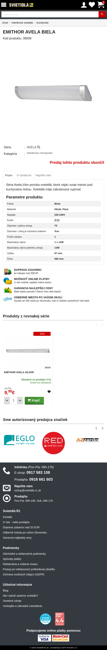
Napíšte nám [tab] (43, 175)
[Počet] (13, 400)
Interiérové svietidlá (22, 22)
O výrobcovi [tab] (24, 175)
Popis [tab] (8, 175)
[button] (97, 324)
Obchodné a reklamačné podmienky (24, 553)
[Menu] (4, 5)
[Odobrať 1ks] (7, 400)
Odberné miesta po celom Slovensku (25, 532)
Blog (5, 590)
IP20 (56, 220)
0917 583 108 (32, 472)
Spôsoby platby (12, 558)
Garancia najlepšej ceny (17, 537)
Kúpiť (34, 400)
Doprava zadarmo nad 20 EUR (21, 527)
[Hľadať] (102, 14)
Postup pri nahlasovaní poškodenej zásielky (29, 569)
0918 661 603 (33, 479)
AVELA (33, 147)
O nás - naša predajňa (16, 522)
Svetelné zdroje (12, 600)
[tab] (9, 175)
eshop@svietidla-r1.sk (27, 490)
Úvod (5, 22)
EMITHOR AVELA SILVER (19, 372)
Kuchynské (42, 22)
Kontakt (7, 517)
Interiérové (33, 153)
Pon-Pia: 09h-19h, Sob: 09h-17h (33, 500)
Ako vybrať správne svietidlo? (20, 595)
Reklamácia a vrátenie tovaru (20, 564)
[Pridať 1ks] (20, 400)
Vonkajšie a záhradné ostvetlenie (22, 606)
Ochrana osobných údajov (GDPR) (23, 574)
